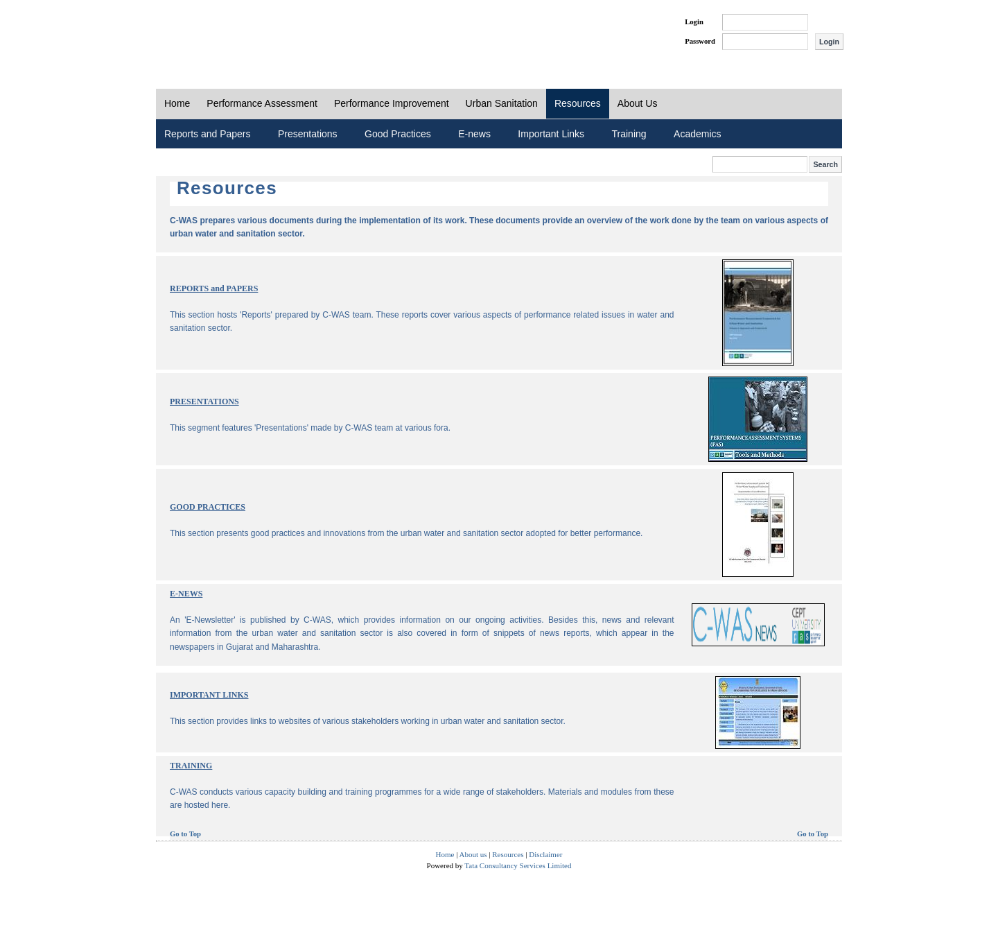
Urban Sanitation (502, 103)
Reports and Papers (207, 133)
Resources (577, 103)
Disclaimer (545, 854)
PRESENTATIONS (204, 401)
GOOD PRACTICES (207, 507)
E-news (474, 133)
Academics (697, 133)
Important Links (551, 133)
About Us (638, 103)
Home (177, 103)
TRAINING (191, 765)
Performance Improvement (391, 103)
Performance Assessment (262, 103)
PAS (202, 33)
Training (629, 133)
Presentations (308, 133)
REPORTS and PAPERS (214, 288)
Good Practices (398, 133)
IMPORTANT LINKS (209, 695)
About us (473, 854)
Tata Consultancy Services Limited (517, 865)
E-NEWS (186, 593)
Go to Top (185, 834)
